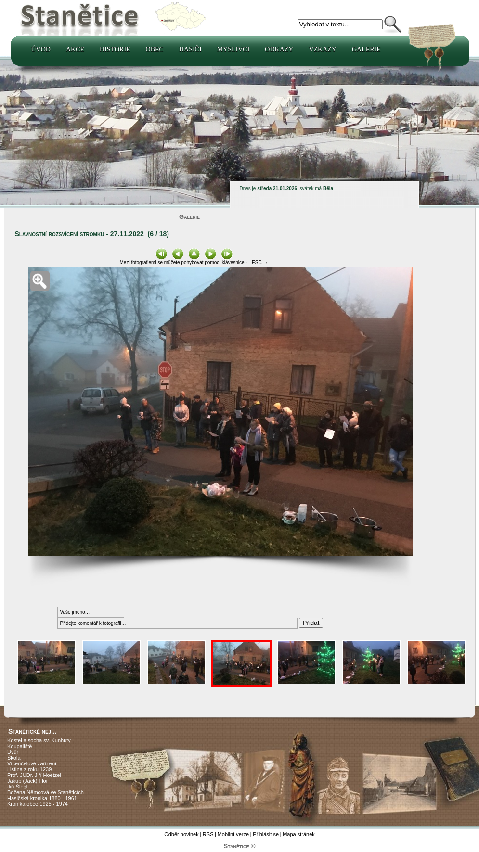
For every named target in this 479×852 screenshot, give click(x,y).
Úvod (41, 49)
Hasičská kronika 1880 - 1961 (42, 798)
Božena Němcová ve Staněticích (45, 792)
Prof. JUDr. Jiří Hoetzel (34, 775)
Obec (155, 49)
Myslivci (233, 49)
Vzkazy (323, 49)
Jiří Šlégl (17, 786)
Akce (75, 49)
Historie (115, 49)
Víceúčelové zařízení (31, 763)
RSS (208, 834)
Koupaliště (19, 746)
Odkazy (279, 49)
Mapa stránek (299, 834)
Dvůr (12, 752)
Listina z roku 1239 (29, 769)
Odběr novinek (181, 834)
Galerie (366, 49)
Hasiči (190, 49)
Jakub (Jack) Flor (27, 781)
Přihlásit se (266, 834)
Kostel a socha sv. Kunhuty (39, 740)
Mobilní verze (233, 834)
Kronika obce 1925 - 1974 (37, 804)
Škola (14, 758)
